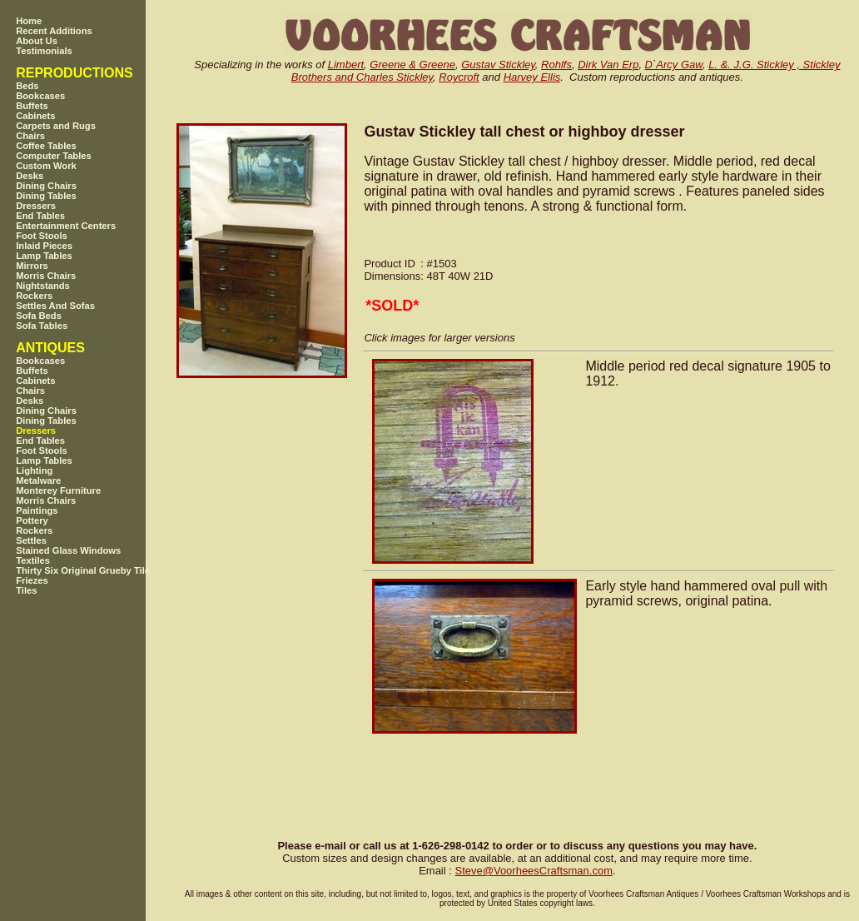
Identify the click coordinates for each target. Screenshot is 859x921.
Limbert (346, 64)
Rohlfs (556, 64)
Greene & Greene (412, 64)
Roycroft (459, 77)
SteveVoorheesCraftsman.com (533, 870)
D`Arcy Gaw (674, 64)
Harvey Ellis (532, 77)
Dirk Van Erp (608, 64)
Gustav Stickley (498, 64)
